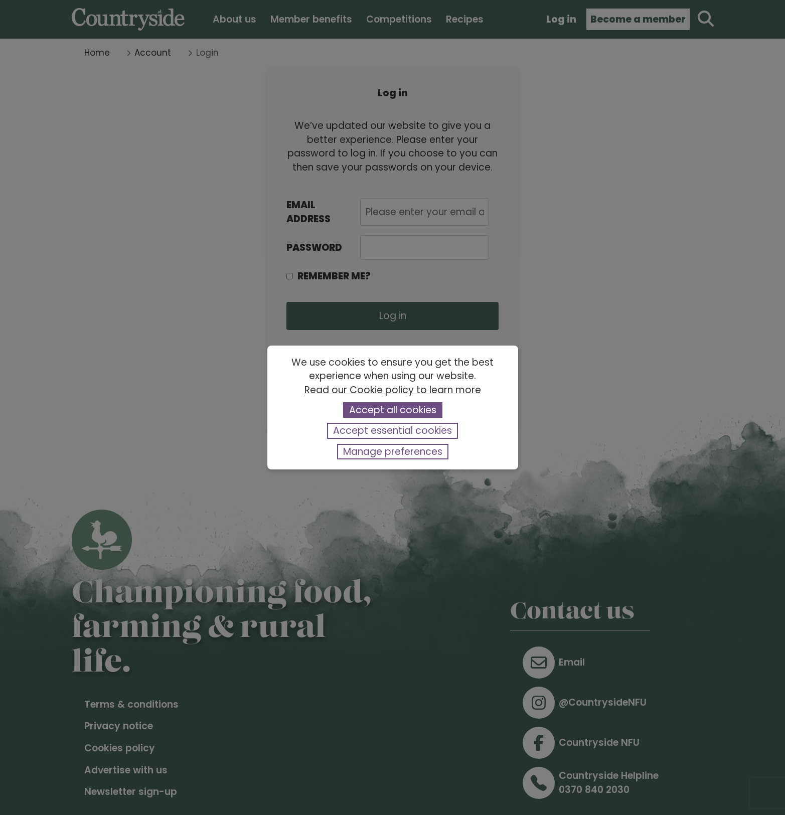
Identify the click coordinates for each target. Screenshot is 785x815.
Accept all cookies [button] (392, 410)
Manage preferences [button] (392, 451)
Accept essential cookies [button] (392, 430)
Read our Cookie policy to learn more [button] (392, 390)
